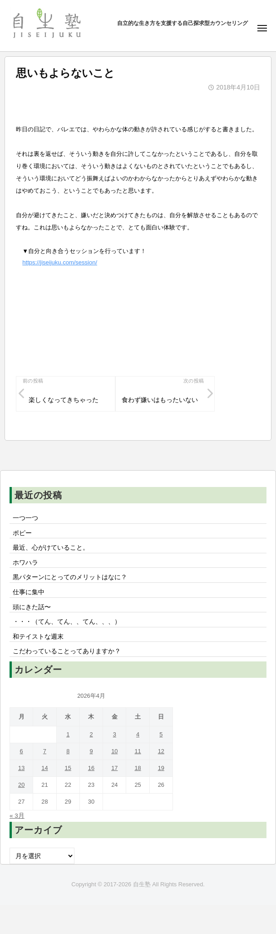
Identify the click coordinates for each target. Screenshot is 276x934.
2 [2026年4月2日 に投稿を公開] (91, 734)
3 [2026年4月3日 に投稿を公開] (114, 734)
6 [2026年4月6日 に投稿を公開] (21, 751)
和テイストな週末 (38, 636)
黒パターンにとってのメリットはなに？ (70, 577)
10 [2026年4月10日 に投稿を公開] (114, 751)
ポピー (22, 533)
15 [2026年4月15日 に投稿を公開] (68, 768)
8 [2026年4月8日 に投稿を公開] (67, 751)
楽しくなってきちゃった (64, 400)
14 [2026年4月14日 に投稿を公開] (44, 768)
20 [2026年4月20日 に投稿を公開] (21, 784)
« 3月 (17, 815)
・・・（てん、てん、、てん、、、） (67, 621)
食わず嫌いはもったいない (160, 400)
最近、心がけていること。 (51, 547)
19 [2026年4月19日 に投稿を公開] (161, 768)
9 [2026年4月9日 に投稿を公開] (91, 751)
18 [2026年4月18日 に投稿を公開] (137, 768)
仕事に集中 (28, 592)
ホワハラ (25, 562)
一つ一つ (25, 518)
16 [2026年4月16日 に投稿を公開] (91, 768)
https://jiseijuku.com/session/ (59, 262)
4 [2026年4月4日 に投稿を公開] (137, 734)
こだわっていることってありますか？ (67, 651)
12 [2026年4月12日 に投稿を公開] (161, 751)
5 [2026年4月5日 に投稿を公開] (161, 734)
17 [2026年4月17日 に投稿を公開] (114, 768)
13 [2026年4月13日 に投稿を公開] (21, 768)
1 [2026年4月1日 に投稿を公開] (67, 734)
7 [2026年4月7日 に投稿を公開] (44, 751)
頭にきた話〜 (32, 607)
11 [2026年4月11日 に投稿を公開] (137, 751)
